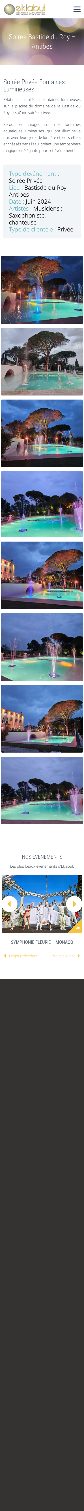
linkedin (33, 1112)
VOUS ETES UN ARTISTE (27, 1012)
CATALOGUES (19, 989)
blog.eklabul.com (35, 1218)
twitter (6, 1112)
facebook (20, 1112)
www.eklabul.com (44, 1208)
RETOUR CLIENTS (22, 1045)
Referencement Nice (29, 1486)
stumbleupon (59, 1112)
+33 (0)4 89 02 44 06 (36, 1187)
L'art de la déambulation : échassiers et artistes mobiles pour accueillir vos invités (48, 1388)
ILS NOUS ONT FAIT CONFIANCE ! (36, 1034)
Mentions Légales (41, 1473)
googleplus (46, 1112)
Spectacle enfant (45, 1460)
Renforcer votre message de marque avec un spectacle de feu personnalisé (50, 1421)
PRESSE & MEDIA (48, 1057)
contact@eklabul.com (40, 1197)
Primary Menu (77, 9)
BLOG (52, 1045)
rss (6, 1123)
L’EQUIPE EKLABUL (24, 1023)
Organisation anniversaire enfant (50, 1454)
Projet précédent (23, 955)
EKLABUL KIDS (20, 1068)
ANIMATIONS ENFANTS (27, 1090)
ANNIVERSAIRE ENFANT (27, 1079)
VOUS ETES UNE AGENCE (29, 1001)
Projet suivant (63, 955)
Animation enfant (16, 1460)
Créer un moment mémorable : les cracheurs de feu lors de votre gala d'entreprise (51, 1355)
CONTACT (16, 1057)
